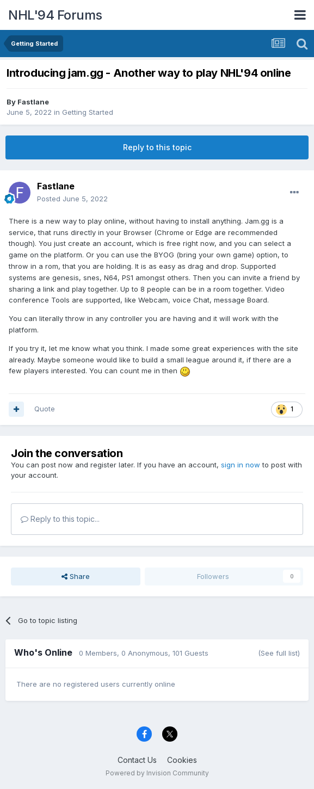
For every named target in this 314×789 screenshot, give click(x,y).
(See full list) (279, 653)
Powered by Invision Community (157, 773)
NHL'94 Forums (55, 15)
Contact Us (137, 760)
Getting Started (87, 112)
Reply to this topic (157, 147)
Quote (44, 408)
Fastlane (33, 101)
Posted (72, 198)
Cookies (182, 760)
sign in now (240, 464)
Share (75, 576)
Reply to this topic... (60, 518)
